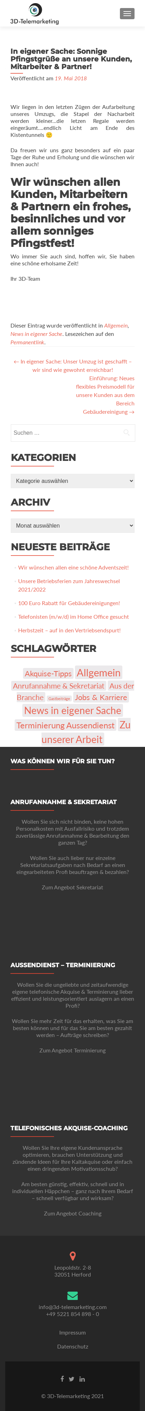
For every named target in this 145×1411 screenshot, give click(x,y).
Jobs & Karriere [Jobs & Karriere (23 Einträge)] (101, 697)
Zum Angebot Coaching (72, 1213)
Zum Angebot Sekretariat (72, 887)
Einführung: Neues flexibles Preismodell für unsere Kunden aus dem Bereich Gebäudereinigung (105, 395)
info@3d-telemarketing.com (73, 1306)
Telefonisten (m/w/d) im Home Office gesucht (73, 616)
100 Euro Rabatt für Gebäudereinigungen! (69, 603)
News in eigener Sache (36, 333)
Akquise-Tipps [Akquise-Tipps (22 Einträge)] (48, 673)
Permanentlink (27, 342)
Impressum (72, 1332)
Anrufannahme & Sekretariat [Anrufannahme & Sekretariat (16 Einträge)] (59, 686)
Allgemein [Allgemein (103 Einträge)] (99, 672)
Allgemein (116, 325)
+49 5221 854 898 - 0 (72, 1313)
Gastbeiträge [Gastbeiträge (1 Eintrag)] (59, 698)
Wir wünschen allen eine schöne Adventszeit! (73, 567)
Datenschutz (72, 1346)
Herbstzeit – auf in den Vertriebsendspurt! (69, 630)
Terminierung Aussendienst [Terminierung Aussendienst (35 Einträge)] (65, 725)
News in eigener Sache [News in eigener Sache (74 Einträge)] (72, 710)
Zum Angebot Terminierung (72, 1050)
